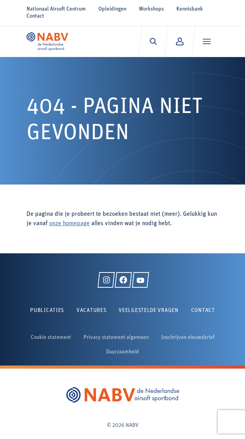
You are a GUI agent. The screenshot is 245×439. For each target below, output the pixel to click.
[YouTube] (140, 280)
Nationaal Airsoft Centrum (56, 9)
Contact (35, 16)
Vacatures (91, 311)
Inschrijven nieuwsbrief (188, 337)
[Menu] (207, 41)
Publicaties (47, 311)
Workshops (151, 9)
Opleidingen (112, 9)
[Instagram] (106, 280)
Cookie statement (51, 337)
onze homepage (69, 223)
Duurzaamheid (122, 352)
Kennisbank (189, 9)
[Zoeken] (153, 41)
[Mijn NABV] (180, 41)
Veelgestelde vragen (148, 311)
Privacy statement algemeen (116, 337)
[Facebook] (123, 280)
